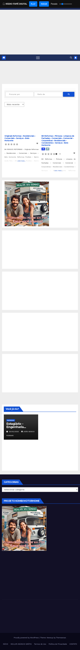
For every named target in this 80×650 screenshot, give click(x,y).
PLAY (33, 4)
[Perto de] (48, 94)
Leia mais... (21, 161)
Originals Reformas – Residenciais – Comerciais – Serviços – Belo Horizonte (19, 138)
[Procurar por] (19, 94)
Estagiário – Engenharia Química (15, 427)
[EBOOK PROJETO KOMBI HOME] (27, 204)
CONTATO (73, 644)
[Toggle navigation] (37, 57)
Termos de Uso (40, 644)
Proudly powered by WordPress (26, 638)
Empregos (10, 420)
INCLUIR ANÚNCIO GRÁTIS (21, 644)
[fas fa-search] (68, 94)
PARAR (44, 4)
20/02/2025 (14, 431)
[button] (71, 57)
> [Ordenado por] (14, 104)
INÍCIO (5, 644)
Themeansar (61, 638)
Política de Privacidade (58, 644)
